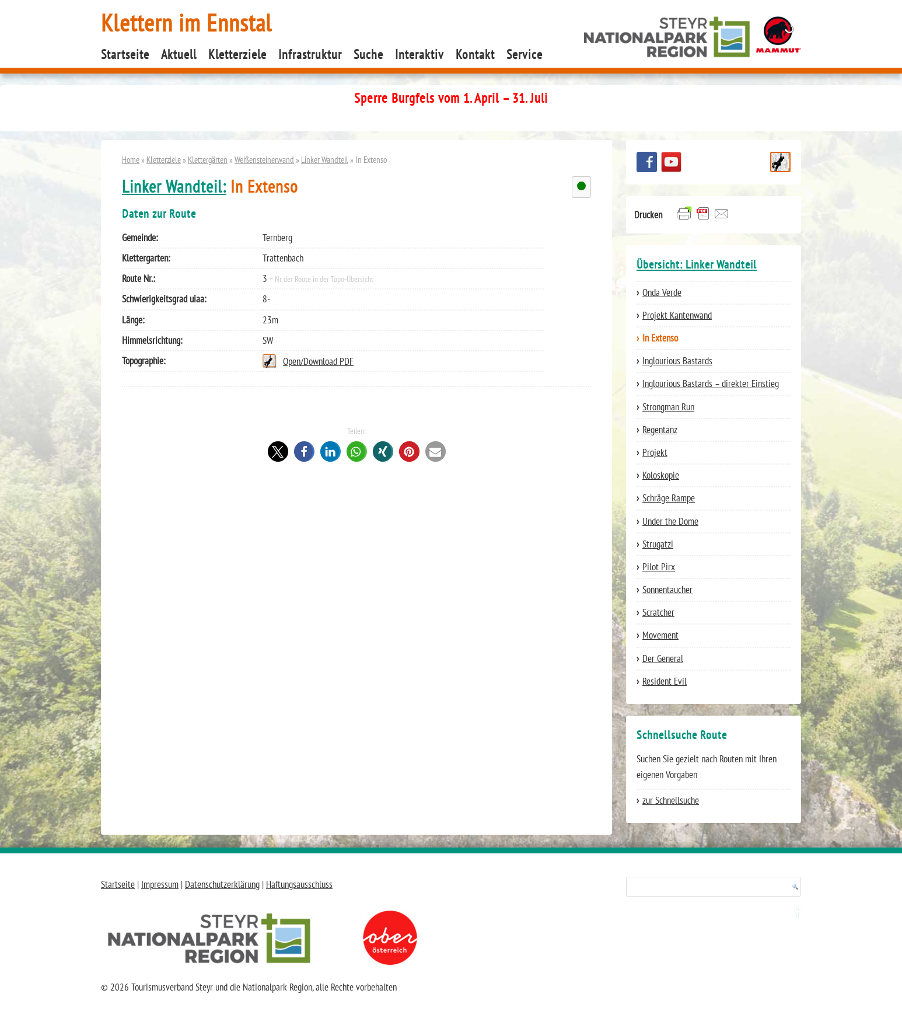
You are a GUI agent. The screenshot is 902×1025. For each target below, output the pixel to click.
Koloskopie (660, 475)
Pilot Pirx (658, 566)
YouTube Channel (671, 162)
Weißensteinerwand (264, 159)
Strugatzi (657, 544)
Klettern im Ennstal (186, 22)
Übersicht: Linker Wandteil (697, 264)
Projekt (654, 452)
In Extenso (660, 338)
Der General (662, 658)
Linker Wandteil (324, 159)
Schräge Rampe (668, 497)
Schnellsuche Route (780, 162)
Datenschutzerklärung (222, 884)
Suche (368, 54)
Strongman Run (668, 406)
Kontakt (475, 54)
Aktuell (179, 54)
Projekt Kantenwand (677, 315)
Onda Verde (661, 292)
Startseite (125, 54)
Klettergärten (208, 159)
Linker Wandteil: (174, 186)
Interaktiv (419, 54)
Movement (660, 635)
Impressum (160, 884)
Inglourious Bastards (677, 360)
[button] (278, 451)
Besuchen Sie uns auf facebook (646, 162)
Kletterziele (237, 54)
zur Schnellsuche (670, 800)
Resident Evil (664, 681)
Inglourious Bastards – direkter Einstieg (710, 383)
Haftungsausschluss (299, 884)
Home (130, 159)
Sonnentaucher (667, 589)
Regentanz (659, 429)
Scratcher (658, 612)
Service (524, 54)
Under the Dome (670, 521)
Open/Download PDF (318, 361)
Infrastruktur (310, 54)
